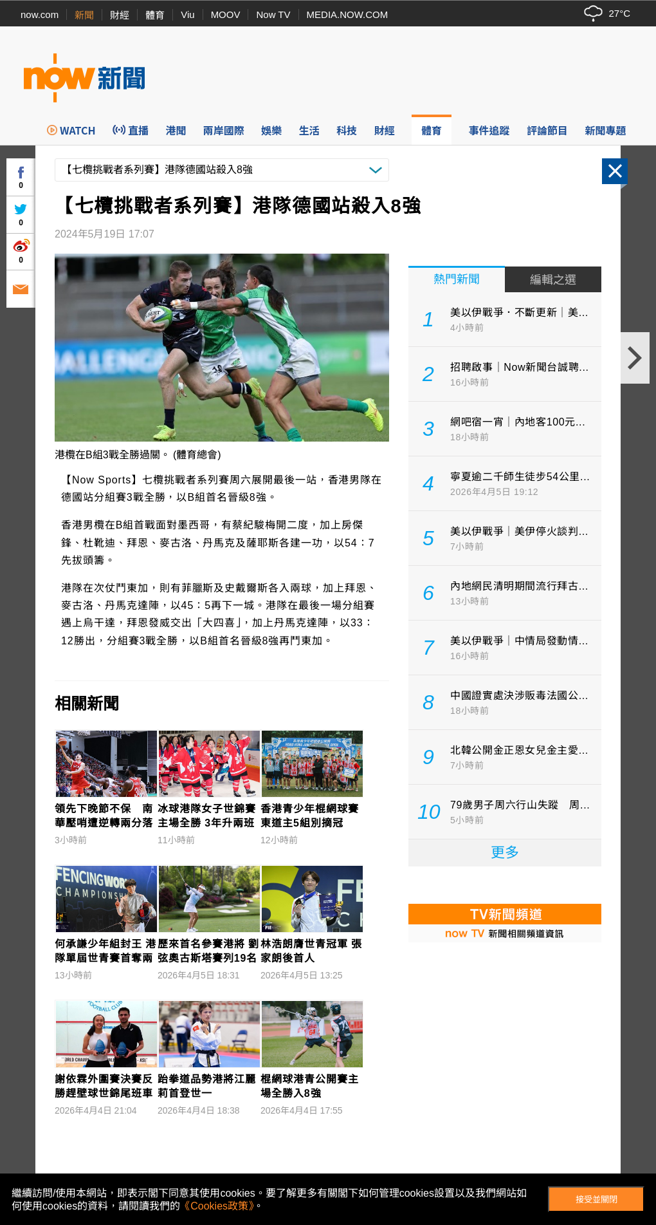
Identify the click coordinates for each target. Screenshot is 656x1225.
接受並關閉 (596, 1199)
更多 (505, 853)
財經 (119, 15)
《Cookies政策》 (216, 1206)
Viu (187, 14)
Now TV (273, 14)
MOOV (226, 14)
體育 (155, 15)
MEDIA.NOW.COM (347, 14)
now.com (40, 14)
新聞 (84, 15)
